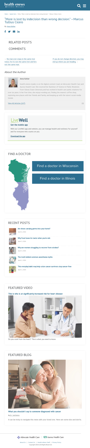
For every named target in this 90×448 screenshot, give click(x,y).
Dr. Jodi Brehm (14, 415)
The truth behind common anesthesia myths (35, 257)
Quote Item (13, 14)
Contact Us (31, 442)
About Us (23, 442)
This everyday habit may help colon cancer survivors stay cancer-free (44, 267)
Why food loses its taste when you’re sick (34, 238)
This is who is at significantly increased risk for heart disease (45, 315)
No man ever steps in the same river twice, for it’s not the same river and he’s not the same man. (21, 62)
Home (6, 14)
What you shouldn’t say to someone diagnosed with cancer (34, 411)
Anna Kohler (11, 26)
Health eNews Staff (44, 442)
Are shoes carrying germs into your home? (34, 229)
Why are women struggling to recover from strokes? (38, 248)
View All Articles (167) (16, 103)
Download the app (18, 136)
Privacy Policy (56, 442)
